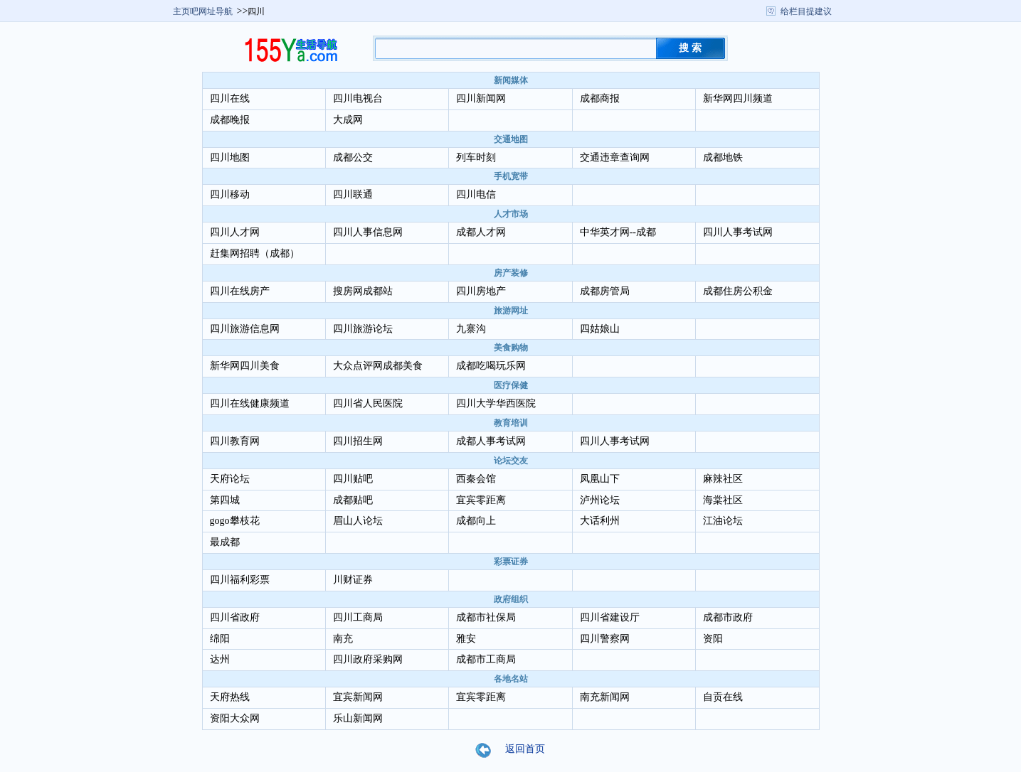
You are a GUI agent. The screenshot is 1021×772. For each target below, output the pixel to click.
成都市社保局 (486, 617)
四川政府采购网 (368, 659)
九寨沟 (471, 328)
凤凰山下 (600, 478)
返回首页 (519, 750)
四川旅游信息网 (245, 328)
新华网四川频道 (738, 98)
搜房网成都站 (363, 291)
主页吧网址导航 (203, 11)
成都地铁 (723, 157)
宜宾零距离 (481, 500)
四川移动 (230, 194)
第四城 (225, 500)
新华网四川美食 (245, 365)
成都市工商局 (486, 659)
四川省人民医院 (368, 403)
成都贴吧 (353, 500)
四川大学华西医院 (496, 403)
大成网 (348, 119)
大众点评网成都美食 (378, 365)
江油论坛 (723, 520)
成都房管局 (605, 291)
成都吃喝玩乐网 (491, 365)
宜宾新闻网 (358, 697)
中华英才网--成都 (618, 232)
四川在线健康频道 (250, 403)
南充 (343, 638)
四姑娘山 (600, 328)
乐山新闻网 (358, 718)
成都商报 (600, 98)
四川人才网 (235, 232)
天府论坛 (230, 478)
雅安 (466, 638)
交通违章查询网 (615, 157)
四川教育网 (235, 441)
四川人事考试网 (738, 232)
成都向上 (476, 520)
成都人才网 (481, 232)
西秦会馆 (476, 478)
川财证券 (353, 579)
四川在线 (230, 98)
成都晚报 (230, 119)
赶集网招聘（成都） (255, 253)
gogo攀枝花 (235, 520)
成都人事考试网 (491, 441)
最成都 (225, 542)
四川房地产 (481, 291)
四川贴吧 (353, 478)
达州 (220, 659)
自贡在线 (723, 697)
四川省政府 (235, 617)
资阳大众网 (235, 718)
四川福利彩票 (240, 579)
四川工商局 (358, 617)
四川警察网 (605, 638)
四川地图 (230, 157)
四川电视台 (358, 98)
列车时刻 (476, 157)
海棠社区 (723, 500)
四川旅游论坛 (363, 328)
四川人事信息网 (368, 232)
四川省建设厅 (610, 617)
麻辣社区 (723, 478)
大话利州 (600, 520)
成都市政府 (728, 617)
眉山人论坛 (358, 520)
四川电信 (476, 194)
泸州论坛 (600, 500)
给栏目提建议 (806, 11)
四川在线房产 (240, 291)
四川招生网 (358, 441)
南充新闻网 (605, 697)
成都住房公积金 (738, 291)
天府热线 (230, 697)
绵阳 (220, 638)
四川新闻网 (481, 98)
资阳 (713, 638)
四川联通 (353, 194)
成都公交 (353, 157)
